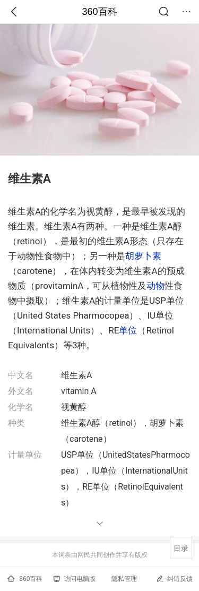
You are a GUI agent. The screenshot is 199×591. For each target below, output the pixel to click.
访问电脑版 (75, 579)
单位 (128, 330)
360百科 (99, 11)
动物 (155, 285)
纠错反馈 (174, 579)
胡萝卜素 (143, 256)
